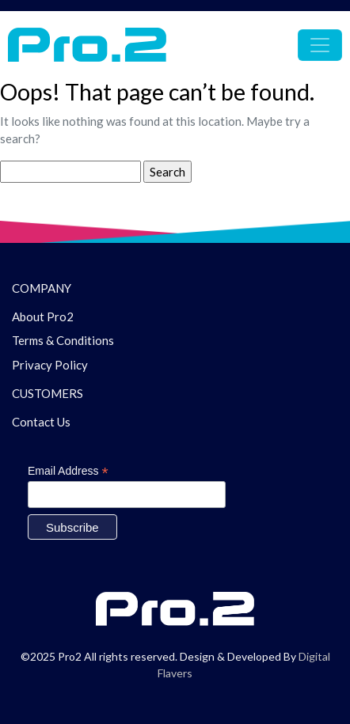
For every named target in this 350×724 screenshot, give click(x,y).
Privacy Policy (50, 365)
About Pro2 (43, 316)
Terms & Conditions (63, 340)
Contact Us (41, 422)
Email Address (68, 471)
